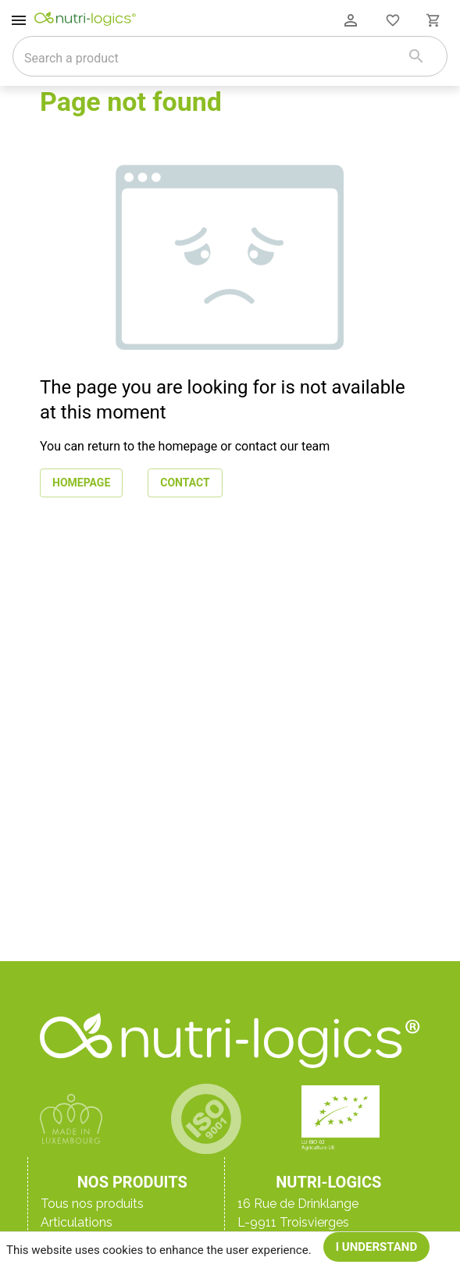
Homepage (81, 483)
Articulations (76, 1222)
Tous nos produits (92, 1203)
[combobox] (210, 58)
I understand (376, 1247)
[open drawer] (18, 20)
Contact (184, 483)
